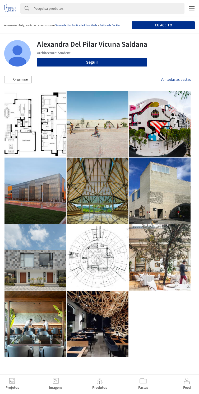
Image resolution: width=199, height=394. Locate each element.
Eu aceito (163, 25)
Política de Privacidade (84, 25)
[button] (18, 79)
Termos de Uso (63, 25)
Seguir (92, 62)
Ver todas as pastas (176, 79)
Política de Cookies (110, 25)
